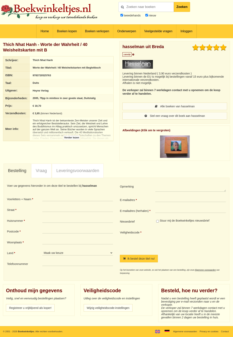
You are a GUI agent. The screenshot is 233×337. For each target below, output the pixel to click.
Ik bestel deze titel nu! (139, 258)
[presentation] (188, 239)
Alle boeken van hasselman (175, 106)
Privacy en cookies (209, 331)
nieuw (152, 15)
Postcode (13, 231)
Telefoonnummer (17, 264)
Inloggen (186, 31)
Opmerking (127, 186)
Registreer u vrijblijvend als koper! (30, 307)
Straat (10, 209)
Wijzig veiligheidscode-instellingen (108, 307)
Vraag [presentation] (41, 170)
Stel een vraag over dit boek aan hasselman (175, 115)
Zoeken (182, 7)
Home (45, 31)
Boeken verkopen (97, 31)
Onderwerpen (126, 31)
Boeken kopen (67, 31)
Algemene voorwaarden (205, 270)
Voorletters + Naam (19, 199)
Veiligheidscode (129, 232)
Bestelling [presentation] (17, 170)
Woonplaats (14, 242)
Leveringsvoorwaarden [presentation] (77, 170)
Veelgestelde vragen (158, 31)
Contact (225, 331)
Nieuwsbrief (127, 221)
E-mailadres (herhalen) (134, 210)
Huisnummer (15, 220)
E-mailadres (127, 200)
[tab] (17, 171)
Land (10, 253)
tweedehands (132, 15)
